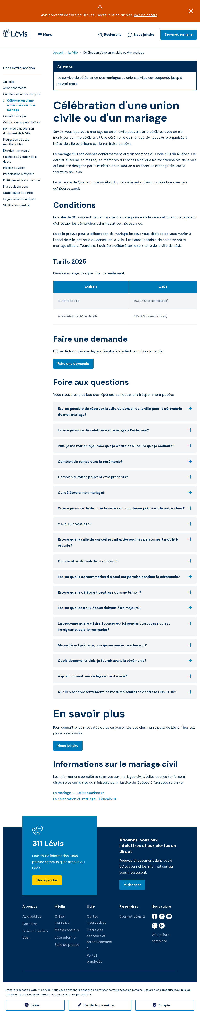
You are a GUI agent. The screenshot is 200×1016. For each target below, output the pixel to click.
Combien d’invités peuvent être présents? (125, 477)
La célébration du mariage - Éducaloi (82, 799)
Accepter (165, 1005)
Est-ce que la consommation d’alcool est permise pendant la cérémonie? (125, 577)
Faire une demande (73, 363)
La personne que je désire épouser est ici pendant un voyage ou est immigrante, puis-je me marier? (125, 626)
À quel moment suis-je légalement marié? (125, 676)
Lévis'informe (65, 937)
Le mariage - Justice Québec (76, 793)
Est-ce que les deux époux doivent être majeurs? (125, 608)
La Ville (73, 53)
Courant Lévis (130, 916)
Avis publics (31, 916)
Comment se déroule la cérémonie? (125, 561)
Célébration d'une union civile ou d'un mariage (21, 105)
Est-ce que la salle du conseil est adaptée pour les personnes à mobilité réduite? (125, 542)
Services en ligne (179, 34)
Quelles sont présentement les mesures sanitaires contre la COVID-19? (125, 692)
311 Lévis (48, 843)
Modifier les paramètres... (100, 1005)
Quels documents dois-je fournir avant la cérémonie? (125, 660)
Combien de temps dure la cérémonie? (125, 461)
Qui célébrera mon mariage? (125, 492)
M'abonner (132, 885)
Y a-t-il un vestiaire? (125, 524)
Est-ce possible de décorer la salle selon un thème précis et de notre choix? (125, 508)
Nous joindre (141, 35)
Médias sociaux (67, 930)
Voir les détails (145, 15)
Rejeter (35, 1005)
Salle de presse (67, 944)
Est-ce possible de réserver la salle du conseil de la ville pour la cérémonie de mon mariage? (125, 411)
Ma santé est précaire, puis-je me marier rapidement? (125, 645)
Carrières (30, 924)
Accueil (58, 53)
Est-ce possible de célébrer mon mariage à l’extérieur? (125, 430)
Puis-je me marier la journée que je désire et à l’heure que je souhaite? (125, 446)
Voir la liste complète (160, 938)
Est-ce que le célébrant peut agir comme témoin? (125, 592)
